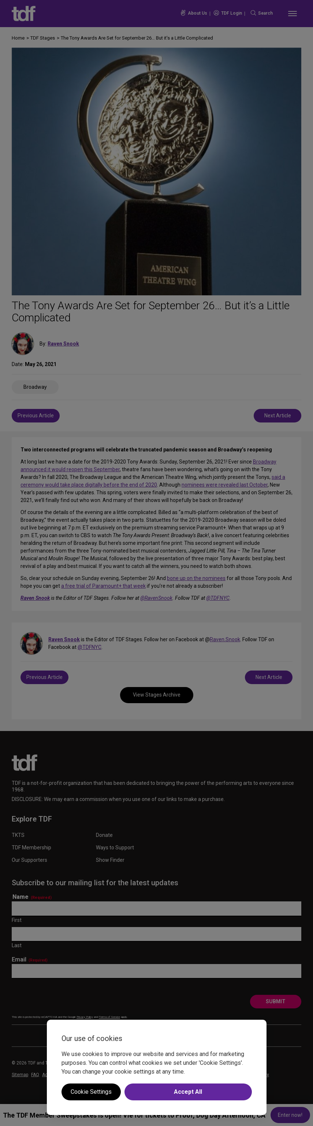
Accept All (188, 1091)
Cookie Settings (91, 1091)
